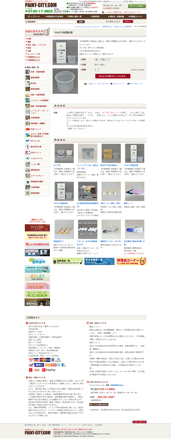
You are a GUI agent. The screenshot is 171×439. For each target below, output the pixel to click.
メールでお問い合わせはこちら (98, 404)
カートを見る (137, 6)
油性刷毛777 (58, 241)
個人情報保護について (57, 425)
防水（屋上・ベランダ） (37, 45)
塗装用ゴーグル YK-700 (110, 241)
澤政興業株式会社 (117, 385)
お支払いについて (119, 84)
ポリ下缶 (57, 165)
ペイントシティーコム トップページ (87, 26)
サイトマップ (74, 425)
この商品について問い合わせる (97, 84)
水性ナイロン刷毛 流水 (110, 203)
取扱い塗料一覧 (75, 16)
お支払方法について (55, 323)
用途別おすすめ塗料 (55, 16)
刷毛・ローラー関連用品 (123, 26)
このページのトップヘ (139, 422)
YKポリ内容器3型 (60, 203)
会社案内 (98, 425)
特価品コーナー (136, 16)
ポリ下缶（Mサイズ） (111, 112)
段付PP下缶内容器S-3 (109, 165)
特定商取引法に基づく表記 (35, 425)
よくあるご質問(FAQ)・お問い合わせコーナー (123, 12)
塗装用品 (96, 16)
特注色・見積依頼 (116, 16)
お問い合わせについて (116, 382)
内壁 (29, 51)
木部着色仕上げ (33, 57)
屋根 (29, 42)
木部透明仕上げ (33, 60)
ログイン (128, 21)
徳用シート (128, 203)
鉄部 (29, 48)
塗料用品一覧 (107, 26)
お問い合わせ (87, 425)
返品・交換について (55, 378)
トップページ (35, 16)
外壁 (29, 39)
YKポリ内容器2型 (131, 165)
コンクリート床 (33, 54)
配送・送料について (136, 84)
